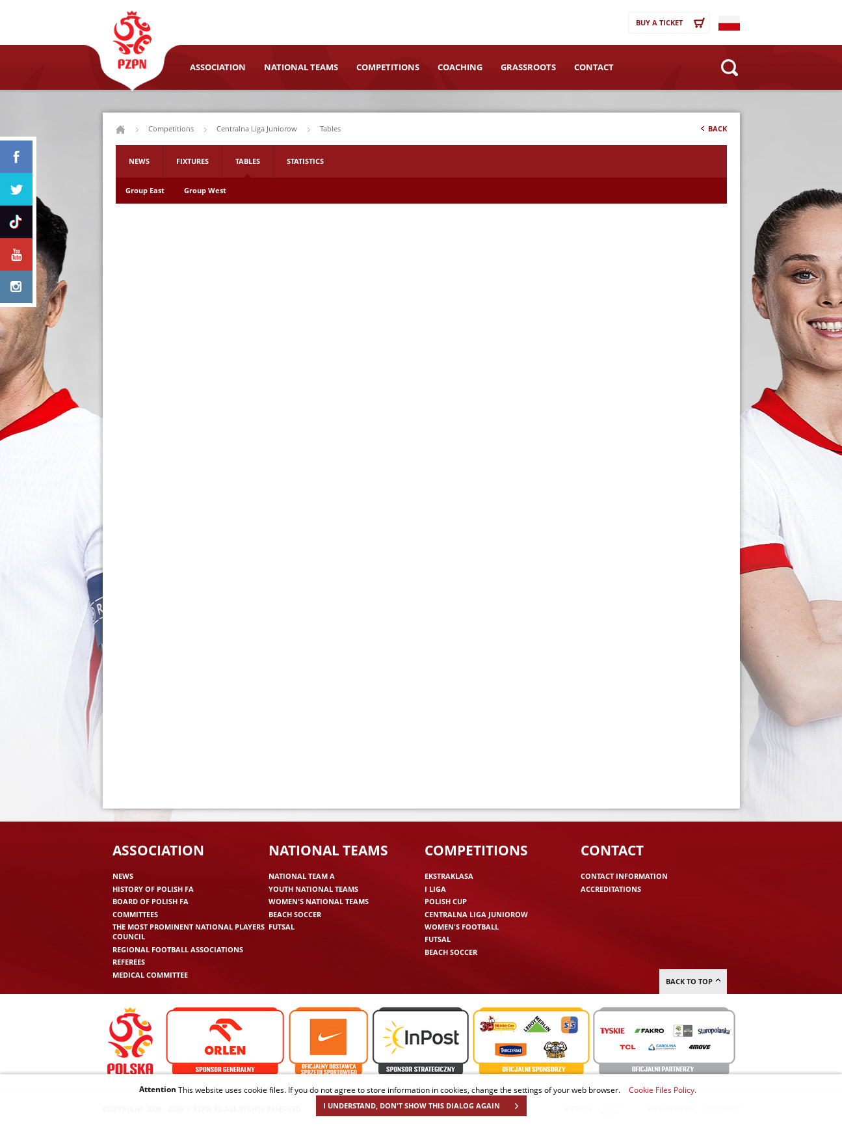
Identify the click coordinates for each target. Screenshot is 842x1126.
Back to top (693, 981)
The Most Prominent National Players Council (188, 931)
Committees (135, 914)
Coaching (460, 67)
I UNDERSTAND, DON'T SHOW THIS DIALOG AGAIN (424, 1106)
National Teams (301, 67)
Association (218, 67)
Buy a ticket (672, 23)
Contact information (624, 876)
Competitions (387, 67)
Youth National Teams (313, 889)
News (139, 161)
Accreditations (611, 889)
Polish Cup (446, 901)
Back (712, 131)
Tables (247, 161)
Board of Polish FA (150, 901)
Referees (128, 962)
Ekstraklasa (449, 876)
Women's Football (462, 927)
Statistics (305, 161)
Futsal (282, 927)
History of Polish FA (153, 889)
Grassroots (528, 67)
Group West (205, 190)
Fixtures (192, 161)
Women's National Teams (319, 901)
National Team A (302, 876)
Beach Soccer (295, 914)
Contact (594, 67)
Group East (144, 190)
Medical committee (150, 975)
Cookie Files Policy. (662, 1089)
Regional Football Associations (177, 949)
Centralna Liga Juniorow (257, 128)
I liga (435, 889)
